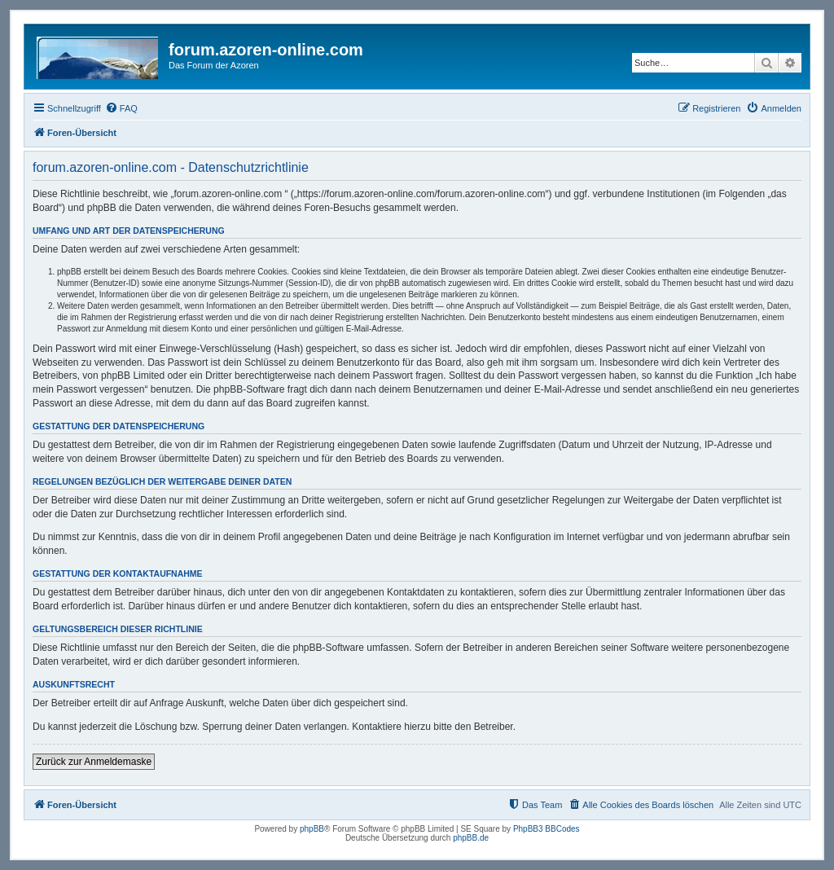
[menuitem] (121, 108)
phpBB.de (471, 837)
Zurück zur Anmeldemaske (93, 761)
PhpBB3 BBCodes (546, 828)
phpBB (312, 828)
